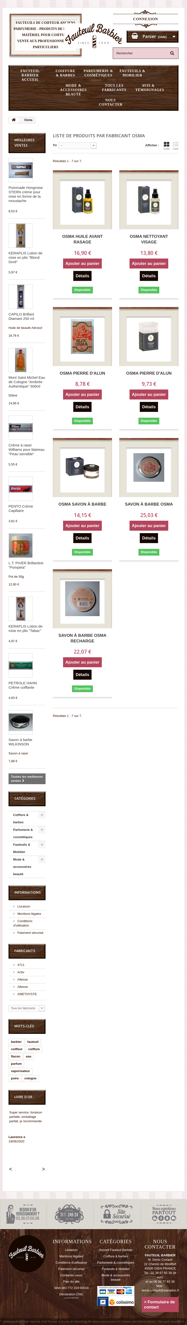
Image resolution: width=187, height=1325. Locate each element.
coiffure (34, 1049)
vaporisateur (20, 1071)
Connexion (145, 19)
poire (15, 1078)
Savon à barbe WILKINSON (20, 742)
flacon (15, 1056)
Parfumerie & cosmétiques (98, 73)
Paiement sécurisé (30, 933)
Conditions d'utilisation (71, 1262)
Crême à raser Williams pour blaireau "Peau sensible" (27, 449)
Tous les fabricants (114, 88)
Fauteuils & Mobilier (132, 73)
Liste (175, 145)
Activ (20, 972)
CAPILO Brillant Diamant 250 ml (21, 316)
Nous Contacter (110, 102)
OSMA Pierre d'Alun (82, 373)
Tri (55, 145)
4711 (21, 965)
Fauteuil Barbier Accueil (30, 75)
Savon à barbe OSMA (149, 504)
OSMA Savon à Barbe (82, 504)
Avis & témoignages (149, 88)
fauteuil (32, 1042)
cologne (30, 1078)
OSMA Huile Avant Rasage (82, 239)
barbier (16, 1042)
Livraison (23, 906)
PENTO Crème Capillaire (21, 508)
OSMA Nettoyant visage (149, 239)
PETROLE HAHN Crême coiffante (23, 685)
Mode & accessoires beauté (73, 90)
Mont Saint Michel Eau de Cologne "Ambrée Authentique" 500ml (27, 381)
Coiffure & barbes (65, 73)
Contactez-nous (71, 1275)
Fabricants (24, 950)
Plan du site (71, 1281)
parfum (16, 1064)
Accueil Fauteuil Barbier (115, 1250)
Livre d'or (23, 1096)
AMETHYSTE (27, 994)
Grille (166, 145)
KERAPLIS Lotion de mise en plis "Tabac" (25, 628)
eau (28, 1056)
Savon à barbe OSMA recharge (82, 638)
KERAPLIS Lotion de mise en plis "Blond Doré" (25, 257)
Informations (27, 892)
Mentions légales (29, 914)
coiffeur (17, 1049)
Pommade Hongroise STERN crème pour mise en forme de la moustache (26, 194)
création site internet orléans (139, 1321)
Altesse (22, 979)
